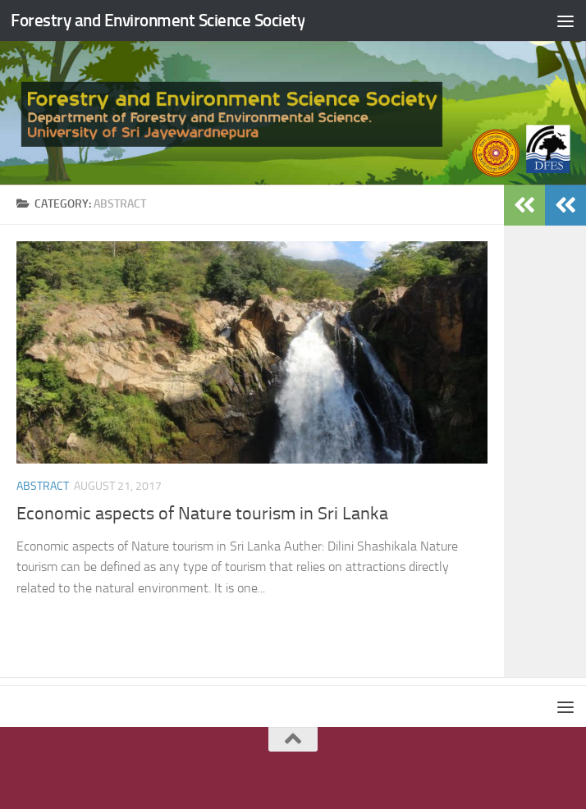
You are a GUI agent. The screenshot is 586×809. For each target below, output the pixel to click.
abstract (42, 486)
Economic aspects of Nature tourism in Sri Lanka (202, 513)
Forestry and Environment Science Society (157, 20)
